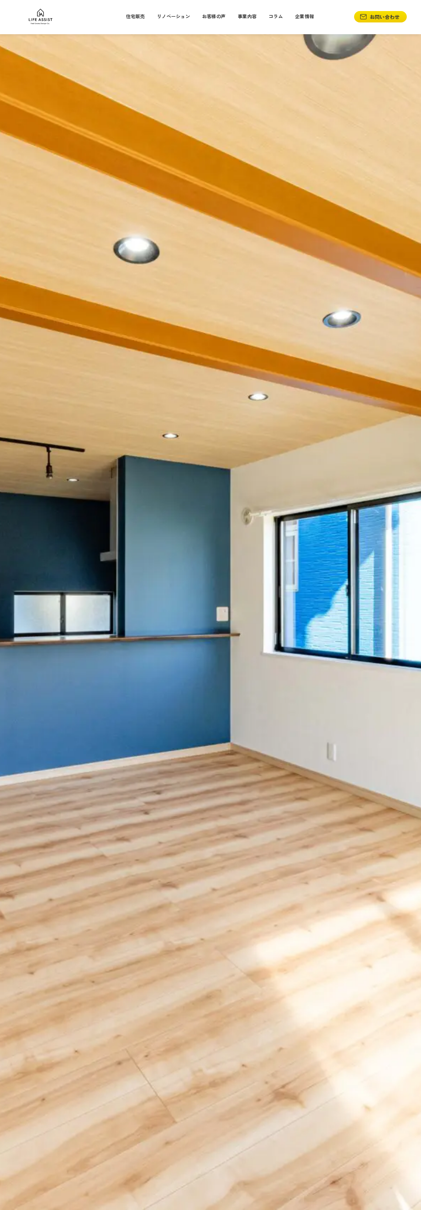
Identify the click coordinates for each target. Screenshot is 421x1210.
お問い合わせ (380, 16)
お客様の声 (214, 16)
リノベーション (173, 16)
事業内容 (247, 16)
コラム (276, 16)
